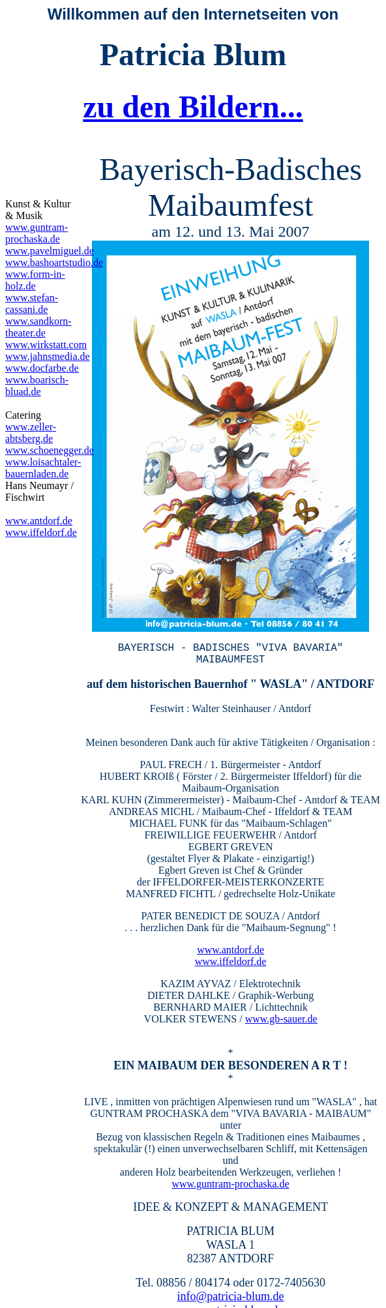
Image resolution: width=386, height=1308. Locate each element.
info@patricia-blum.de (230, 1287)
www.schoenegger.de (49, 450)
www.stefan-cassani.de (31, 303)
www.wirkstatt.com (46, 344)
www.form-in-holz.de (35, 280)
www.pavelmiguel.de (49, 250)
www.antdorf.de (230, 940)
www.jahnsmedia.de (47, 356)
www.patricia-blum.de (230, 1300)
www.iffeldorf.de (231, 952)
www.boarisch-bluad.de (36, 385)
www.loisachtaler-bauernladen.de (43, 467)
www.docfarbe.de (42, 368)
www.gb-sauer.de (281, 1009)
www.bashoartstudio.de (54, 262)
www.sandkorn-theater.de (38, 327)
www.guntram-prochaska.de (230, 1174)
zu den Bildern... (193, 106)
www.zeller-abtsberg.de (30, 432)
